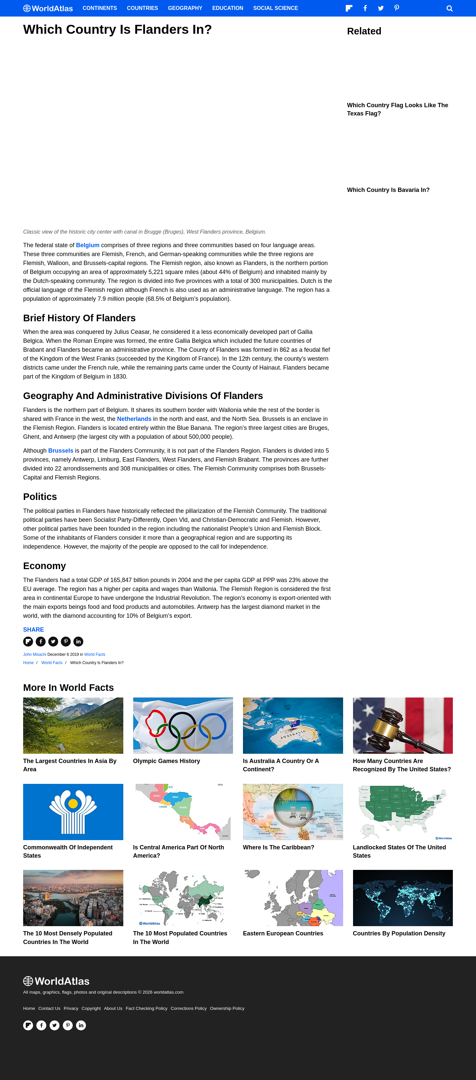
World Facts (94, 654)
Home (29, 1008)
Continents (100, 8)
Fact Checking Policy (146, 1008)
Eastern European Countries (283, 933)
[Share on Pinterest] (66, 642)
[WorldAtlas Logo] (50, 8)
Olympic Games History (166, 761)
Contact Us (49, 1008)
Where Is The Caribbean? (278, 847)
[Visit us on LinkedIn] (81, 1025)
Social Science (275, 8)
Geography (185, 8)
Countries (142, 8)
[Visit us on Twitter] (55, 1025)
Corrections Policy (189, 1008)
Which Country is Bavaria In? (388, 190)
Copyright (91, 1008)
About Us (113, 1008)
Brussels (60, 450)
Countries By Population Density (399, 933)
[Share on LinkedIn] (78, 642)
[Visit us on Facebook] (41, 1025)
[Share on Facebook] (41, 642)
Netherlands (134, 419)
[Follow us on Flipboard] (28, 1025)
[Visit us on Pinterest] (68, 1025)
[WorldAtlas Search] (449, 8)
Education (227, 8)
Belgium (87, 245)
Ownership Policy (227, 1008)
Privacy (71, 1008)
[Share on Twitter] (53, 642)
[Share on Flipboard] (28, 642)
